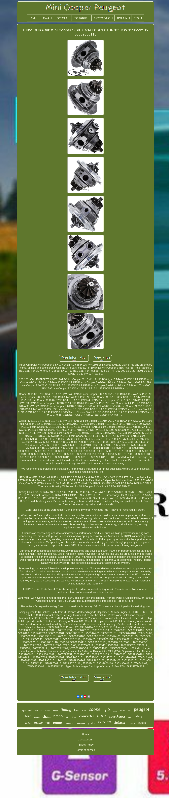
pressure (131, 723)
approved (27, 710)
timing (66, 709)
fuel (47, 722)
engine (38, 722)
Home (85, 734)
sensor (38, 710)
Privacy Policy (85, 744)
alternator (81, 723)
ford (28, 716)
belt (129, 711)
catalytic (140, 716)
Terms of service (85, 750)
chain (46, 716)
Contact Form (85, 739)
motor (122, 710)
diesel (115, 711)
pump (57, 722)
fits (108, 709)
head (76, 710)
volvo (28, 722)
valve (67, 717)
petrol (55, 711)
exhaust (142, 722)
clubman (119, 722)
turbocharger (117, 716)
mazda (47, 711)
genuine (91, 723)
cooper (95, 709)
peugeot (141, 709)
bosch (74, 717)
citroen (104, 721)
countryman (69, 723)
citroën (37, 717)
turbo (58, 716)
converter (86, 716)
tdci (84, 710)
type (129, 717)
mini (101, 715)
